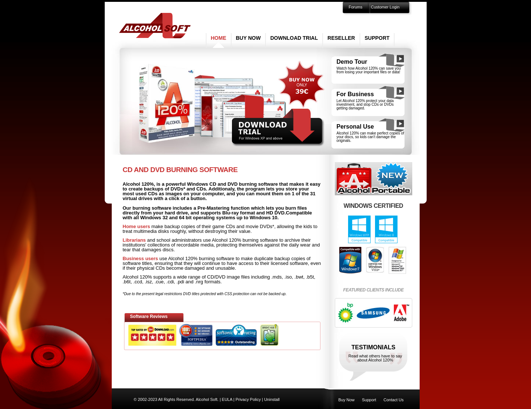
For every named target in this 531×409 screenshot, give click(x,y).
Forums (355, 7)
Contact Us (393, 400)
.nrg (199, 281)
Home (218, 38)
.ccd (137, 281)
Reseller (341, 38)
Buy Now (248, 38)
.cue (159, 281)
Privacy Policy (248, 399)
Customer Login (385, 7)
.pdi (180, 281)
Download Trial (294, 38)
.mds (276, 277)
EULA (227, 399)
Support (377, 38)
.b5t (310, 277)
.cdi (170, 281)
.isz (148, 281)
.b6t (127, 281)
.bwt (299, 277)
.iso (288, 277)
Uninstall (272, 399)
